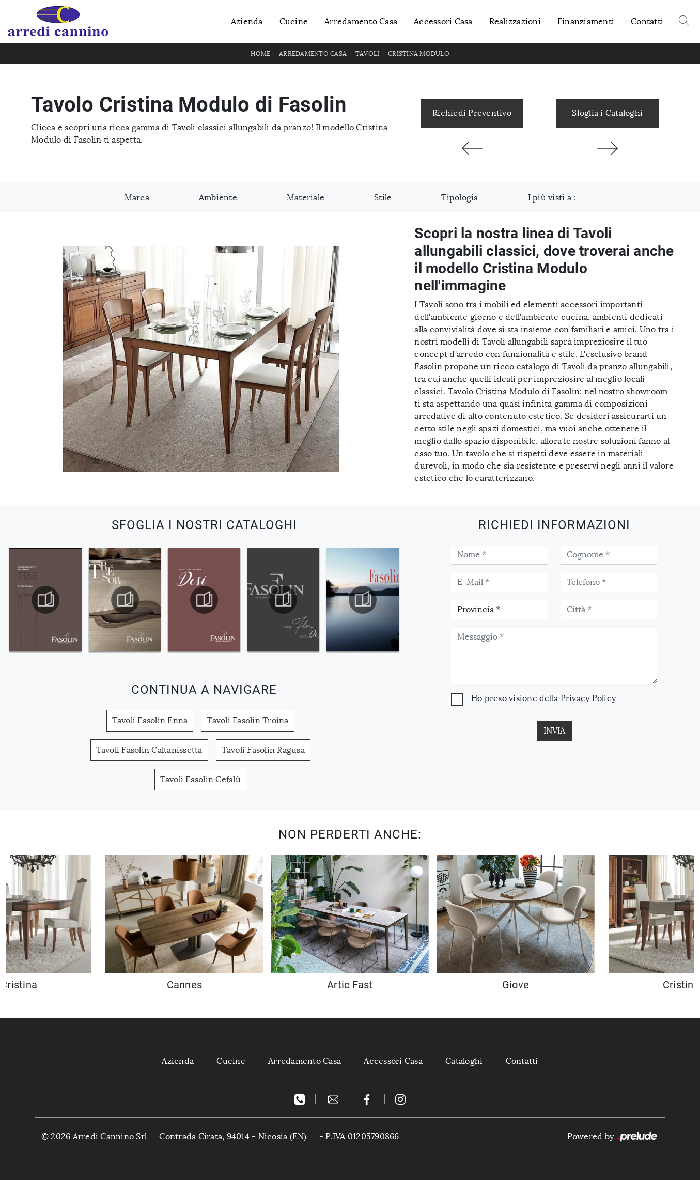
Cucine (293, 21)
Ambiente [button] (218, 198)
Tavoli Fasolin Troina (247, 720)
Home (260, 53)
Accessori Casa (443, 21)
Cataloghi (464, 1061)
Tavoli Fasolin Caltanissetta (149, 750)
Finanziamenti (585, 21)
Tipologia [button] (459, 198)
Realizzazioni (515, 21)
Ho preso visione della (543, 698)
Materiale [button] (305, 198)
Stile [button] (383, 198)
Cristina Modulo (418, 53)
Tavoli (367, 53)
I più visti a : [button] (552, 198)
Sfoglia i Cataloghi (607, 113)
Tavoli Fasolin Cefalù (200, 779)
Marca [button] (137, 198)
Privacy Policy (588, 698)
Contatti (647, 21)
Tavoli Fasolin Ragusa (263, 750)
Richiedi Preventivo (471, 113)
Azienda (247, 21)
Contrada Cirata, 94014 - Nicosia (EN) (232, 1136)
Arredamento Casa (360, 21)
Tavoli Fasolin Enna (150, 720)
